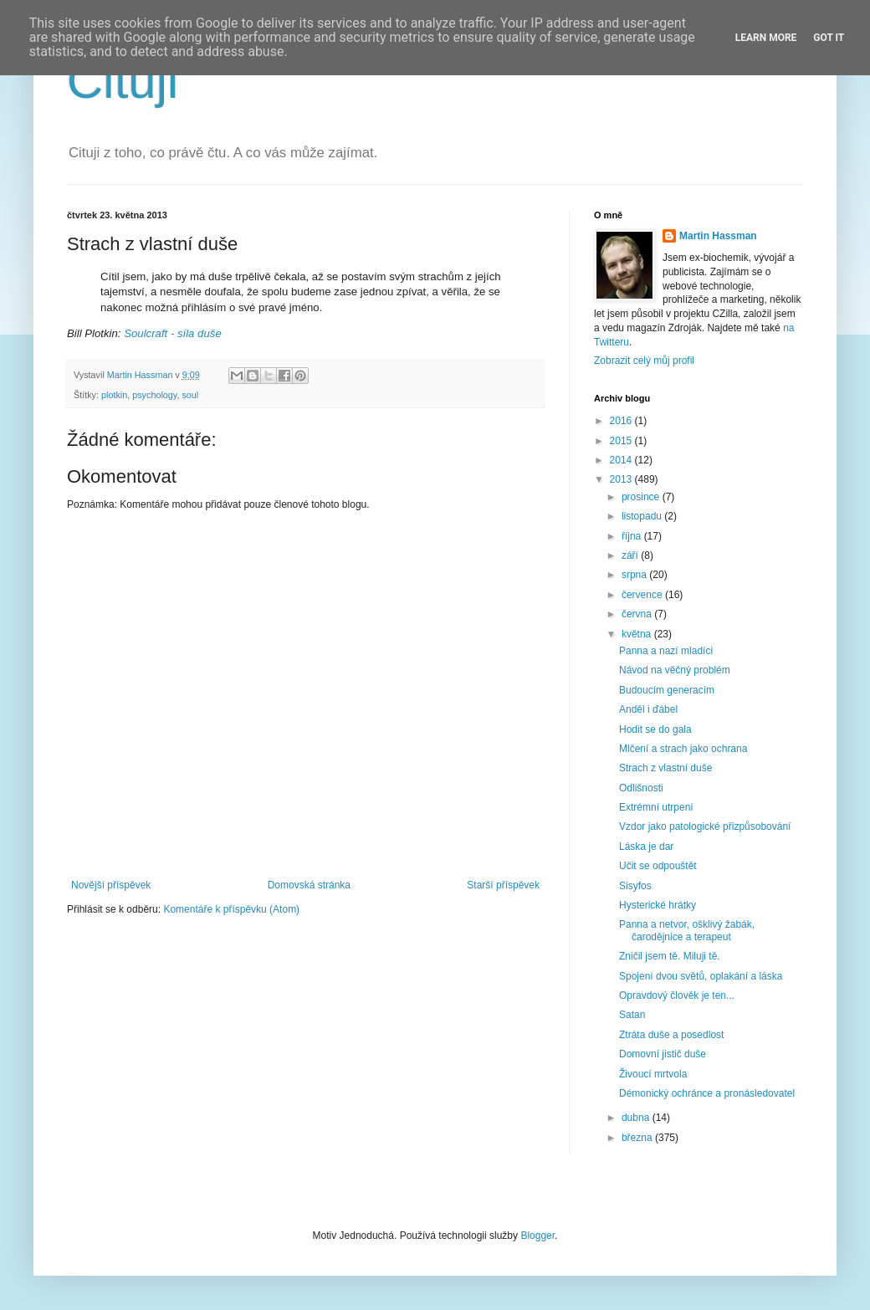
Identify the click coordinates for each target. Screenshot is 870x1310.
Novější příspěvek (111, 885)
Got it (828, 37)
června (638, 614)
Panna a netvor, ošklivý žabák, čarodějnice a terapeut (687, 930)
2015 (622, 441)
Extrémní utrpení (656, 807)
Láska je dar (646, 846)
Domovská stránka (309, 885)
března (638, 1138)
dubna (637, 1117)
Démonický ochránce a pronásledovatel (707, 1093)
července (643, 595)
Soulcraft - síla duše (173, 333)
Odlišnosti (641, 788)
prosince (642, 497)
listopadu (643, 516)
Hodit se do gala (655, 729)
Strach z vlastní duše (665, 768)
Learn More (766, 37)
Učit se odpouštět (658, 866)
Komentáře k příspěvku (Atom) (231, 909)
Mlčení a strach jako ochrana (683, 749)
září (631, 555)
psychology (154, 395)
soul (190, 395)
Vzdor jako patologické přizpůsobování (705, 826)
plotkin (114, 395)
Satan (632, 1015)
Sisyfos (635, 886)
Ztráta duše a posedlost (671, 1035)
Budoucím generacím (666, 690)
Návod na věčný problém (674, 670)
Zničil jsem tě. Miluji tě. (669, 956)
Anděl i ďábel (648, 709)
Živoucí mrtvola (653, 1074)
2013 (622, 479)
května (638, 634)
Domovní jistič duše (662, 1054)
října (633, 536)
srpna (635, 575)
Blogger (537, 1235)
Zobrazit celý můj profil (644, 360)
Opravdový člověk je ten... (676, 995)
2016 (622, 421)
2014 (622, 460)
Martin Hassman (718, 236)
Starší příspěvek (503, 885)
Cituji (122, 81)
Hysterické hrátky (657, 905)
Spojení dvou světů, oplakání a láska (700, 976)
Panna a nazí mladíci (666, 651)
